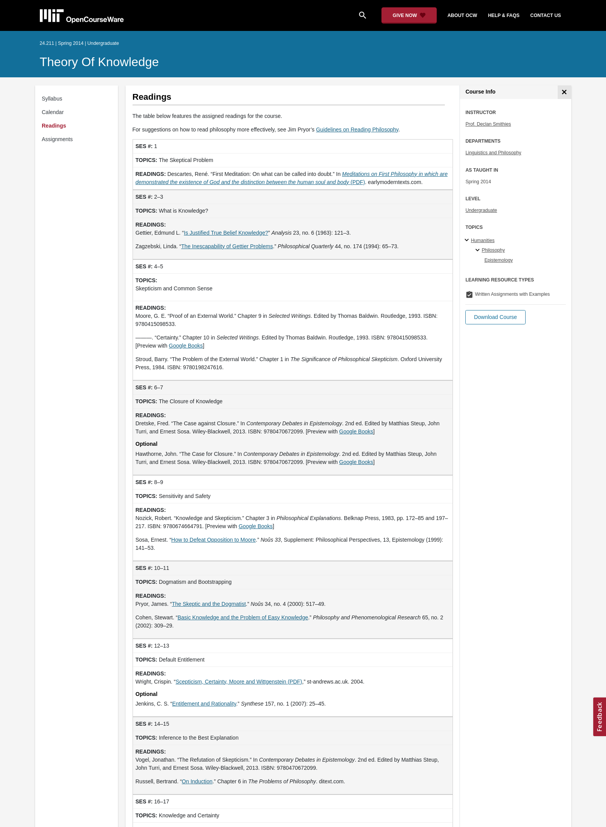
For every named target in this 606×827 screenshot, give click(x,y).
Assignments (57, 139)
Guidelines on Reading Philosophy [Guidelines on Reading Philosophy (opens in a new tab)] (357, 129)
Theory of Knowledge (99, 62)
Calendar (53, 112)
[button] (495, 317)
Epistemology (498, 260)
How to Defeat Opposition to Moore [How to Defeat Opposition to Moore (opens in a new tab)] (213, 540)
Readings (54, 126)
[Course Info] (564, 92)
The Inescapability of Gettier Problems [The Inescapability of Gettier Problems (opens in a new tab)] (227, 246)
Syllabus (52, 98)
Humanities (482, 240)
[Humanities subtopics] (468, 240)
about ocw (462, 15)
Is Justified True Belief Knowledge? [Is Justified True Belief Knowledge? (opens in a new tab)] (226, 233)
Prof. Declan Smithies (488, 124)
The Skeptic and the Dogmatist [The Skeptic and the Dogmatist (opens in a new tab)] (209, 604)
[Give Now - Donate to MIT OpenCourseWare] (409, 15)
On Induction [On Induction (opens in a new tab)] (197, 781)
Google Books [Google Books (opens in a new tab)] (186, 346)
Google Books (356, 431)
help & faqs (503, 15)
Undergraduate (481, 210)
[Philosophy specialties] (478, 251)
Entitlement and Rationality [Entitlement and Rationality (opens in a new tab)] (204, 704)
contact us (545, 15)
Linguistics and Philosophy (493, 152)
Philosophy (493, 250)
